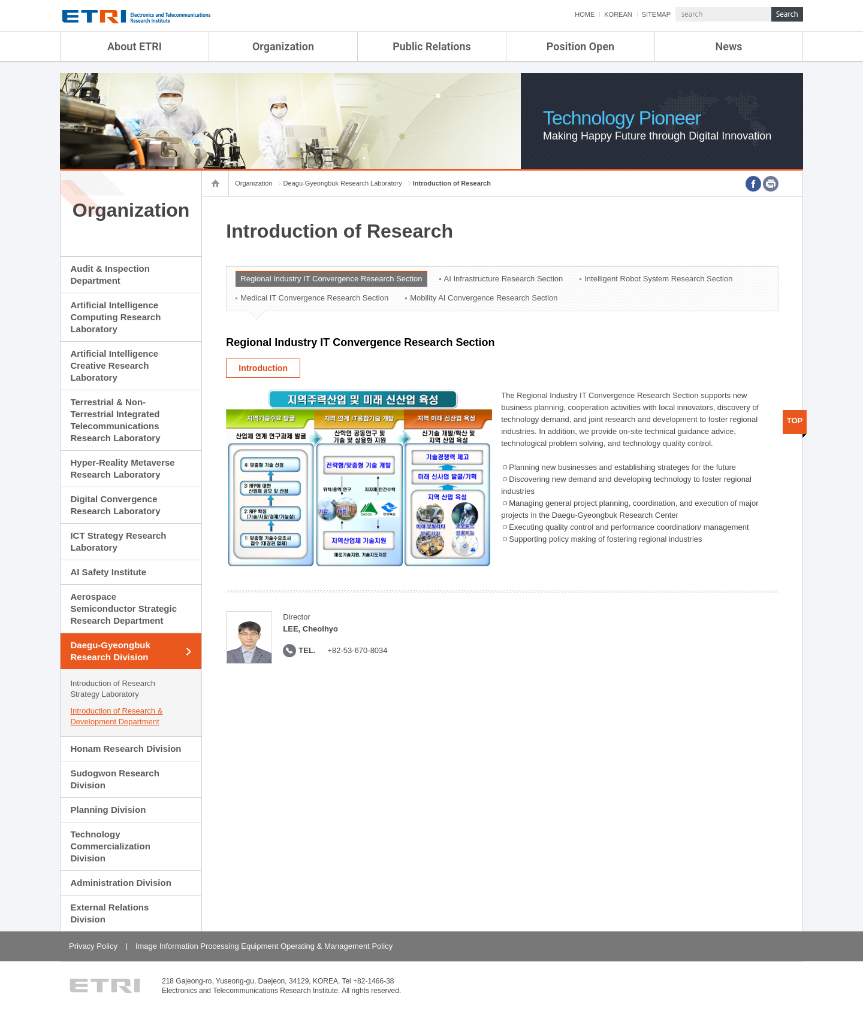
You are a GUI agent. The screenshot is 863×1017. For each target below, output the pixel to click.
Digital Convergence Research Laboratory (115, 505)
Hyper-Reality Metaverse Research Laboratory (122, 468)
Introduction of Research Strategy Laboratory (112, 689)
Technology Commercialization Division (110, 846)
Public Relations (432, 46)
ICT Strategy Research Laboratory (118, 541)
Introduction (263, 368)
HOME (585, 14)
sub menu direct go (0, 0)
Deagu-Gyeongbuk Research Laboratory (342, 183)
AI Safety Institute (108, 572)
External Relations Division (109, 913)
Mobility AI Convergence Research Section (483, 297)
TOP (795, 420)
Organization (283, 46)
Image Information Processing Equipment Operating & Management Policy (264, 946)
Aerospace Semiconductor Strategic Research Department (123, 608)
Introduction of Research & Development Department (116, 716)
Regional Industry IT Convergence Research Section (331, 278)
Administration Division (120, 883)
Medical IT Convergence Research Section (314, 297)
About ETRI (134, 46)
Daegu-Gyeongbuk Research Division (110, 651)
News (729, 46)
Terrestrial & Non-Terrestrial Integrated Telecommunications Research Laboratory (115, 420)
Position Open (580, 46)
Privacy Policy (93, 946)
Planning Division (108, 810)
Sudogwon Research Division (114, 779)
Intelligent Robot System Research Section (658, 278)
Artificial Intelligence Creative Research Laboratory (114, 365)
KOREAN (618, 14)
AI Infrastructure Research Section (503, 278)
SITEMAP (656, 14)
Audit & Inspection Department (110, 274)
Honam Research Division (125, 748)
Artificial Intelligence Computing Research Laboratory (115, 317)
